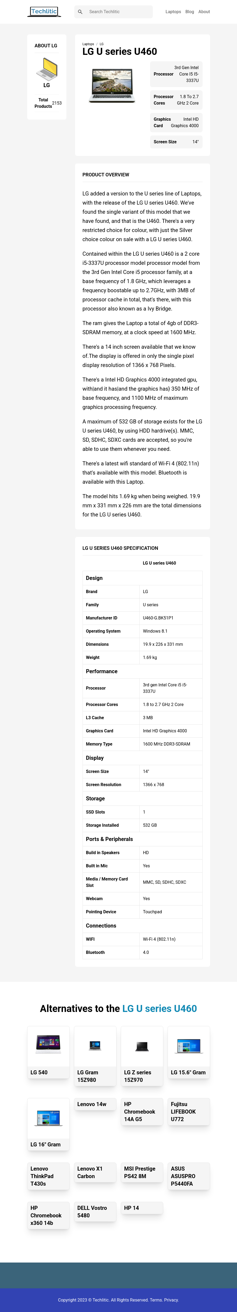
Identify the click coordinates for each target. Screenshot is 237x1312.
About (204, 11)
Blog (189, 11)
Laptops (173, 11)
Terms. (157, 1300)
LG (47, 85)
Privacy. (171, 1300)
